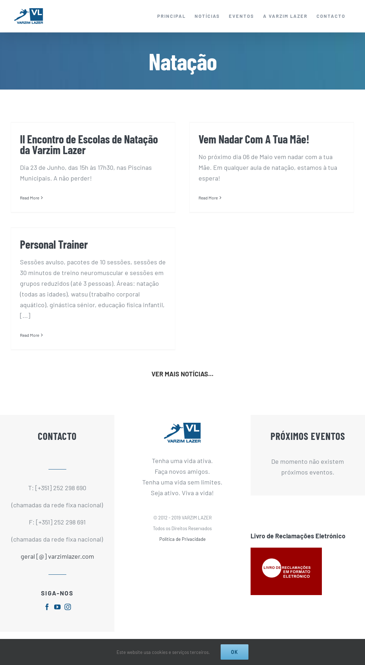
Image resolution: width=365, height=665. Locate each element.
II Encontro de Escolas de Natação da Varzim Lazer (89, 144)
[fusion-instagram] (68, 607)
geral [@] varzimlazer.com (57, 556)
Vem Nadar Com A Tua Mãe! (254, 139)
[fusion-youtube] (57, 607)
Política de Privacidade (182, 539)
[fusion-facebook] (47, 607)
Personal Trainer (54, 244)
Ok (234, 652)
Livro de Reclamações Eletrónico (298, 536)
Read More (29, 197)
